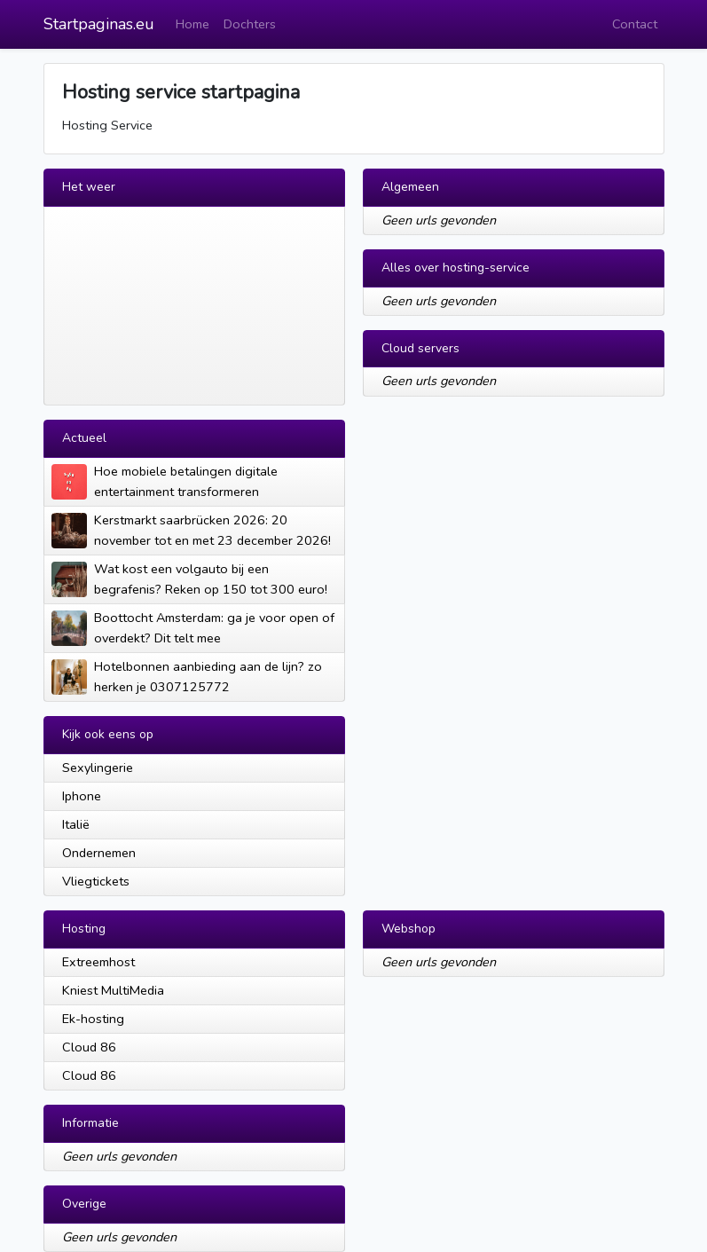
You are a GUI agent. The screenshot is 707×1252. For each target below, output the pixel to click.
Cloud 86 (89, 1047)
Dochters (250, 24)
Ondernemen (99, 853)
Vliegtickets (96, 881)
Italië (76, 824)
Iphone (81, 796)
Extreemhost (98, 962)
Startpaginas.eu (98, 24)
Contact (634, 24)
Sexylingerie (97, 767)
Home (192, 24)
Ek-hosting (93, 1019)
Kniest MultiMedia (113, 990)
